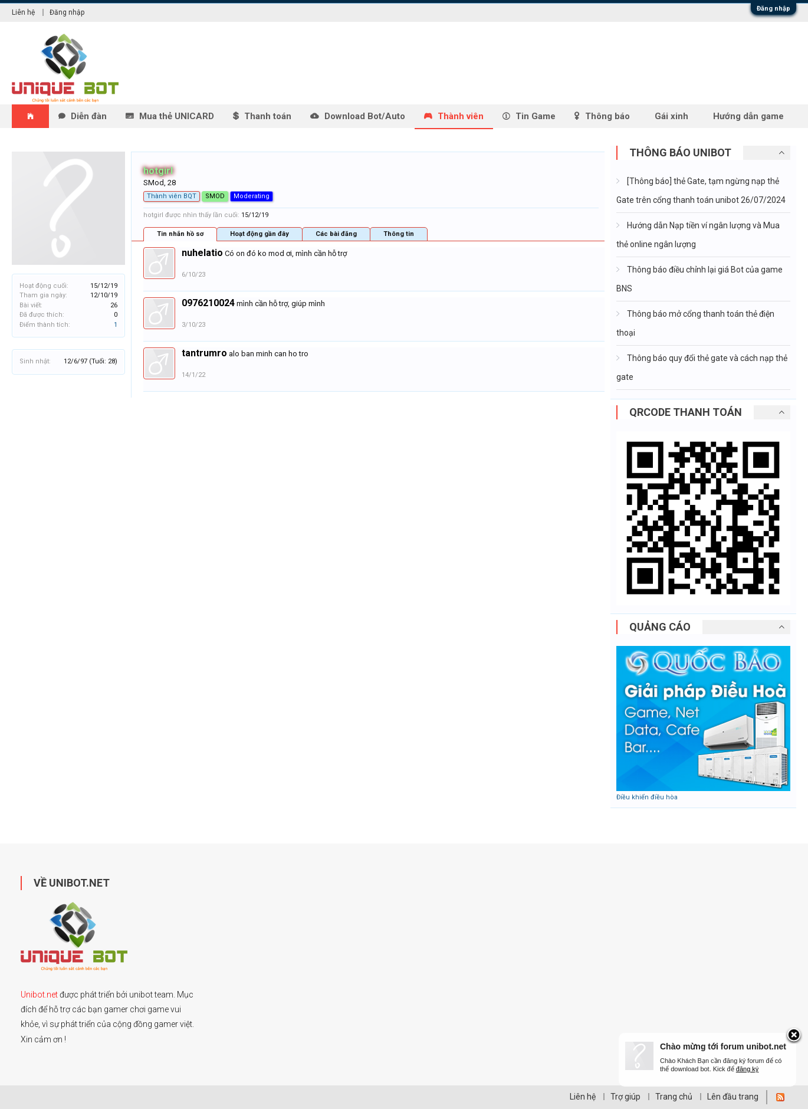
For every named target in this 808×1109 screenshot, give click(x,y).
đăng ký (747, 1068)
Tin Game (535, 116)
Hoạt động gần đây (259, 234)
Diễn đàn (89, 116)
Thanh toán (267, 116)
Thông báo (607, 116)
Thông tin (398, 234)
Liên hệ (23, 12)
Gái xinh (671, 116)
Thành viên (461, 116)
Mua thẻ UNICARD (176, 116)
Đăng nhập (773, 8)
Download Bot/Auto (364, 116)
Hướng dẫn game (748, 116)
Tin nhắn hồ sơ (180, 234)
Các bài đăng (336, 234)
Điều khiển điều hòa (647, 797)
